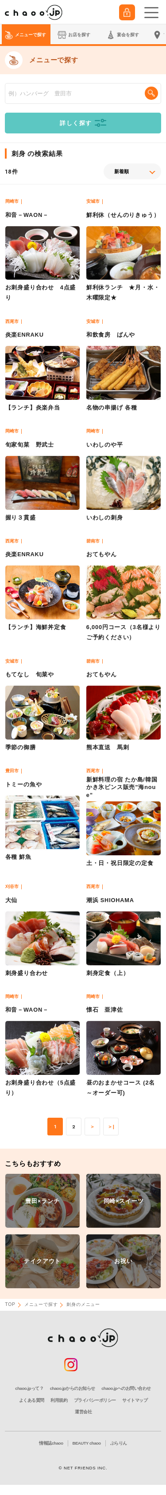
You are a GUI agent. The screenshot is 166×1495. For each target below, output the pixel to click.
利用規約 (58, 1400)
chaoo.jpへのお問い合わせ (126, 1388)
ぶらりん (118, 1443)
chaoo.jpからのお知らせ (72, 1388)
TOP (10, 1304)
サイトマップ (134, 1400)
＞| (111, 1126)
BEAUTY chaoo (87, 1443)
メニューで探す (41, 1304)
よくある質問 (31, 1400)
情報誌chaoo (51, 1443)
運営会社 (83, 1411)
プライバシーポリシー (95, 1400)
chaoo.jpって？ (29, 1388)
